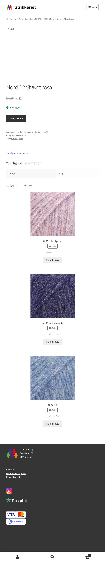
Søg (52, 557)
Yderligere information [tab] (17, 153)
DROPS (14, 138)
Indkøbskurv (80, 554)
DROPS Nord (49, 19)
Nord (21, 138)
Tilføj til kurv (16, 118)
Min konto (17, 557)
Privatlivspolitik (14, 477)
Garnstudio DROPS (33, 19)
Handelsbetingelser (16, 473)
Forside (13, 19)
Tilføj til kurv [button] (52, 259)
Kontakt (10, 469)
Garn (21, 19)
